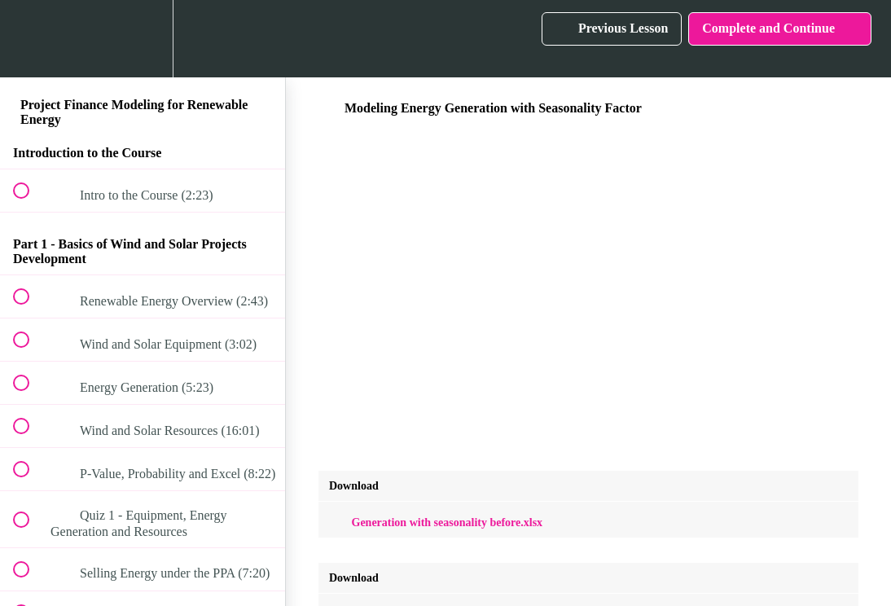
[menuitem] (142, 38)
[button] (30, 38)
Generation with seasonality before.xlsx (435, 522)
